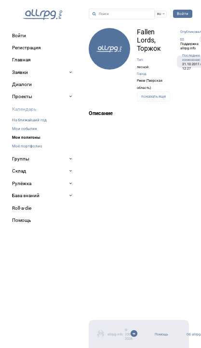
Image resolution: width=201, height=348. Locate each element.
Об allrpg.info (28, 311)
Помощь (22, 299)
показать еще (121, 78)
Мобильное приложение (41, 322)
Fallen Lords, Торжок (96, 39)
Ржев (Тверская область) (120, 67)
